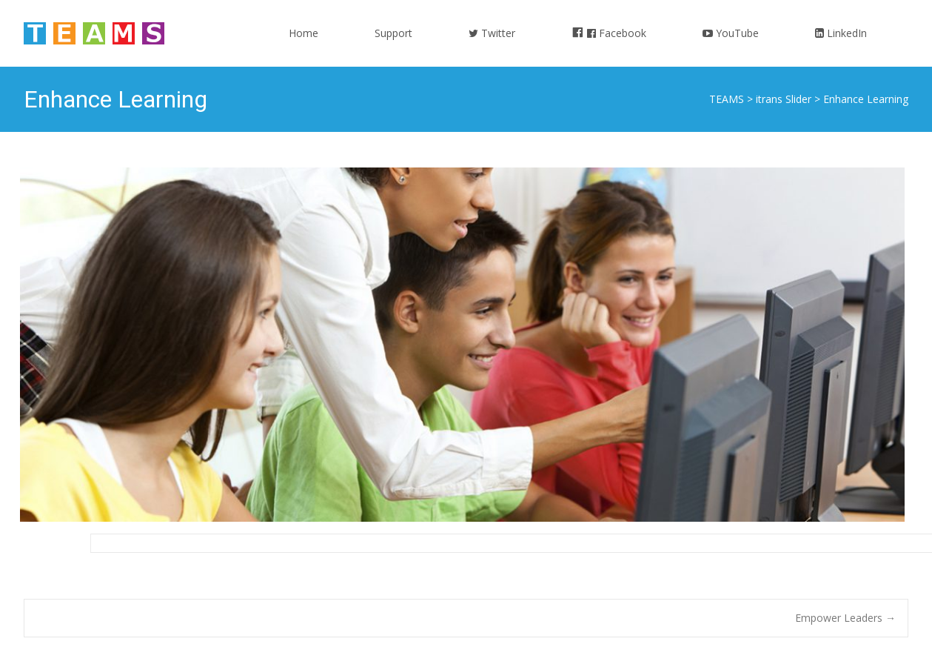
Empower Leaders (845, 618)
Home (303, 46)
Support (393, 46)
